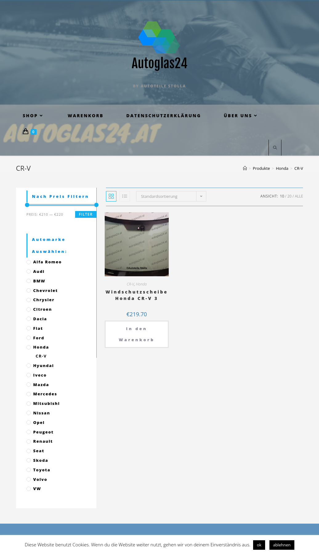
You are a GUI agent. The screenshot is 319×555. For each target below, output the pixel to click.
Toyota (41, 470)
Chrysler (44, 299)
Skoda (40, 460)
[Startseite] (245, 168)
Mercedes (45, 394)
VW (37, 488)
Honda (141, 284)
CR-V (130, 284)
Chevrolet (45, 290)
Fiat (38, 328)
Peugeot (43, 432)
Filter (86, 214)
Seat (38, 450)
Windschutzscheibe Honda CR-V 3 (137, 295)
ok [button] (259, 545)
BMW (39, 281)
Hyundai (43, 365)
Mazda (41, 384)
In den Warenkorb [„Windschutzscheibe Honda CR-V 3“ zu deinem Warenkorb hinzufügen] (137, 334)
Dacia (40, 318)
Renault (43, 441)
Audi (39, 271)
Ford (38, 338)
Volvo (40, 479)
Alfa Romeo (47, 262)
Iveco (40, 375)
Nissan (41, 413)
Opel (39, 422)
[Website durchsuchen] (275, 148)
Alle (299, 196)
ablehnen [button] (282, 545)
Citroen (42, 309)
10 (282, 196)
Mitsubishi (46, 403)
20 (289, 196)
